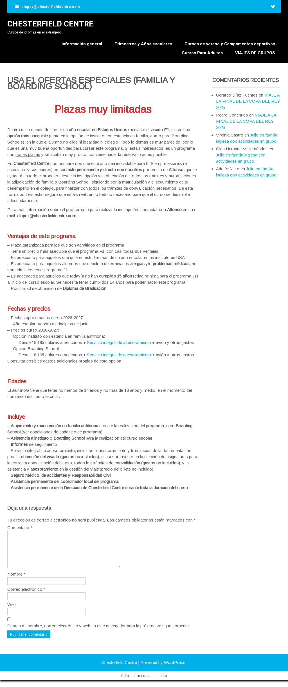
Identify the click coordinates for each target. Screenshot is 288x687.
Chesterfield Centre (50, 23)
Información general (82, 43)
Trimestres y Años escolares (143, 43)
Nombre (16, 580)
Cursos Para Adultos (202, 52)
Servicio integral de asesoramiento (119, 342)
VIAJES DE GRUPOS (255, 52)
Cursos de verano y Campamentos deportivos (229, 43)
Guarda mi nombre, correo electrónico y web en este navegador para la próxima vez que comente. (98, 632)
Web (11, 611)
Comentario (19, 527)
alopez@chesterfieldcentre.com (50, 7)
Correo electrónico (26, 596)
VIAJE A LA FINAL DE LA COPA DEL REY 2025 (248, 101)
